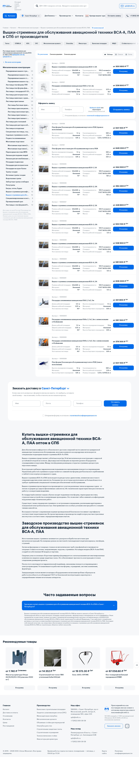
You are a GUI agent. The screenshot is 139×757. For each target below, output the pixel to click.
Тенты (7, 43)
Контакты (79, 16)
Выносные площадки (99, 43)
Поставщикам (8, 726)
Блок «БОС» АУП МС (80, 675)
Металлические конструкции (16, 67)
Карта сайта (104, 752)
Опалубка (69, 43)
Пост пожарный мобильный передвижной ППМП (117, 676)
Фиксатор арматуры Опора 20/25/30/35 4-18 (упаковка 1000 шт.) (19, 677)
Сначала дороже (70, 54)
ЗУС (36, 43)
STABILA (18, 43)
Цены (5, 722)
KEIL (27, 43)
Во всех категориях (12, 62)
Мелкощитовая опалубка (47, 716)
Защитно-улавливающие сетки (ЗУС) (51, 713)
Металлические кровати (52, 43)
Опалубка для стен (44, 726)
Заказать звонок (113, 726)
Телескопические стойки (47, 736)
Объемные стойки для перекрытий (50, 722)
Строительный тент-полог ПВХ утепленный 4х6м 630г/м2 (51, 676)
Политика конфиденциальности (123, 752)
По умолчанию (43, 54)
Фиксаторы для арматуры (47, 739)
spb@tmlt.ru (128, 6)
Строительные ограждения (47, 732)
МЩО (114, 43)
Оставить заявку (114, 16)
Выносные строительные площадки (51, 709)
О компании (7, 716)
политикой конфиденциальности (98, 115)
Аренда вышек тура (95, 15)
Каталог (9, 15)
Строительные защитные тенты (49, 729)
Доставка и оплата (10, 713)
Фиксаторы (83, 43)
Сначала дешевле (56, 54)
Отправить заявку (121, 110)
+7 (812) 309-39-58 (78, 721)
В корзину (123, 71)
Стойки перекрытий (129, 43)
